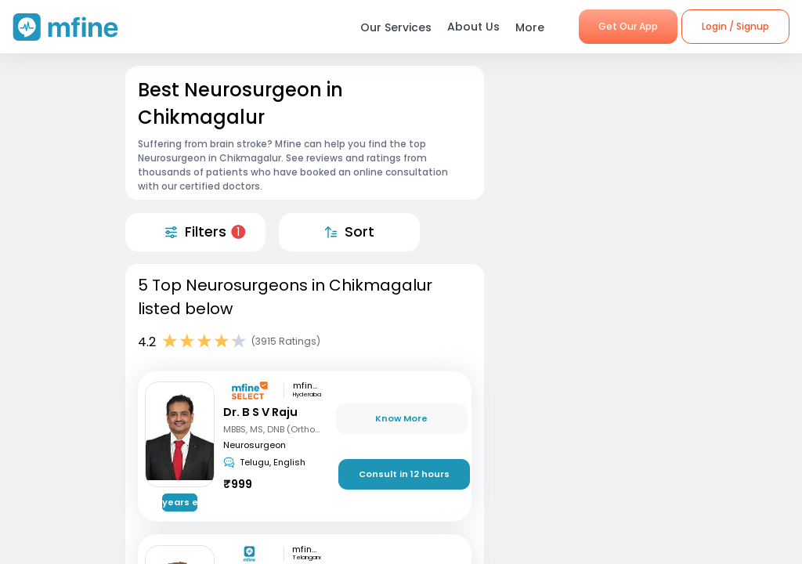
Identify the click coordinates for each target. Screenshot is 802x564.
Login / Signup (735, 26)
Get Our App (628, 26)
